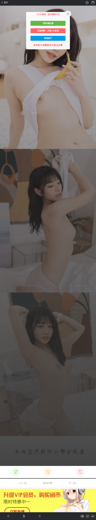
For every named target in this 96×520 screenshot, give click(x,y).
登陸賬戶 (48, 38)
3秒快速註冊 (48, 23)
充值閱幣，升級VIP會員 (48, 31)
